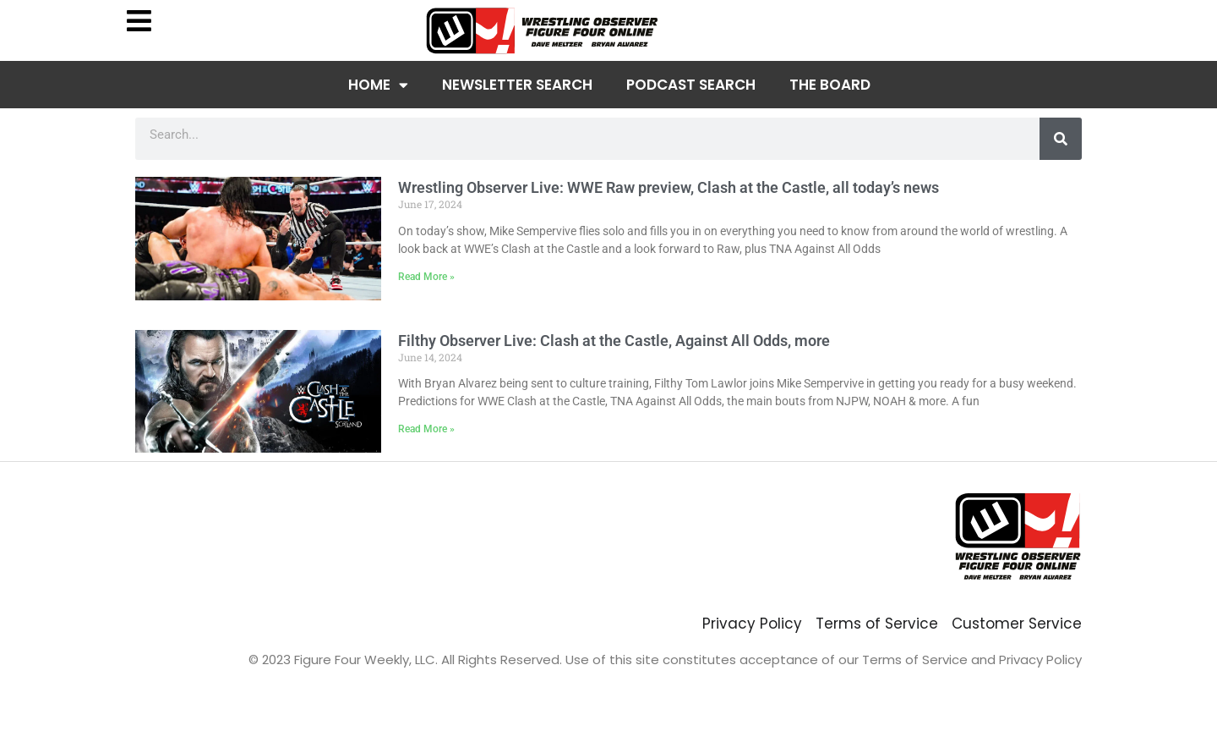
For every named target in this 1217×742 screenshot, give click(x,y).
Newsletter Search (517, 84)
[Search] (1061, 139)
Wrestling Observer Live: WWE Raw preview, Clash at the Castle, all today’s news (668, 187)
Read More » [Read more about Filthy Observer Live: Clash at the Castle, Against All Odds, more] (426, 429)
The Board (829, 84)
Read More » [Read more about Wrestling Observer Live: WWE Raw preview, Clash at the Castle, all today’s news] (426, 277)
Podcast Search (691, 84)
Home (378, 85)
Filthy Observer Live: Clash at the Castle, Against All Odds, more (614, 340)
